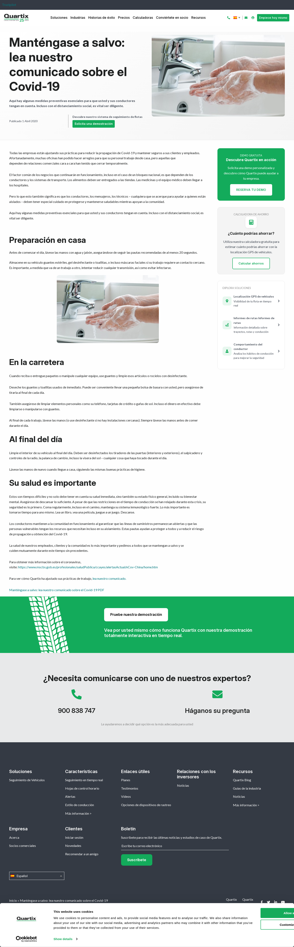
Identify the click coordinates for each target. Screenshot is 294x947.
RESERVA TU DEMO (251, 190)
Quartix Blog (242, 780)
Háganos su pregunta (217, 703)
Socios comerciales (22, 845)
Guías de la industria (247, 788)
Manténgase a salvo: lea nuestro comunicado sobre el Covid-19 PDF (56, 590)
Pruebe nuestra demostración (136, 614)
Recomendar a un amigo (81, 854)
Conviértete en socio (172, 17)
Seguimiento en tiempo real (84, 780)
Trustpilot (9, 5)
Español (237, 18)
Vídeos (126, 796)
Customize (260, 924)
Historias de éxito (101, 17)
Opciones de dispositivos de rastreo (146, 805)
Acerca (14, 837)
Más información (77, 813)
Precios (124, 17)
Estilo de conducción (79, 805)
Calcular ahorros (251, 263)
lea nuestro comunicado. (109, 578)
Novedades (73, 845)
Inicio (13, 900)
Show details (62, 939)
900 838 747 (76, 703)
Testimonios (129, 788)
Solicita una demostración (94, 123)
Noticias (183, 785)
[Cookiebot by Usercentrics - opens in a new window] (26, 939)
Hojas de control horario (82, 788)
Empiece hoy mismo (273, 17)
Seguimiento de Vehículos (27, 780)
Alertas (70, 796)
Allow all (260, 913)
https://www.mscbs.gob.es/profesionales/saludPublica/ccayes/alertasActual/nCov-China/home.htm (88, 567)
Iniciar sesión (74, 837)
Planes (125, 780)
